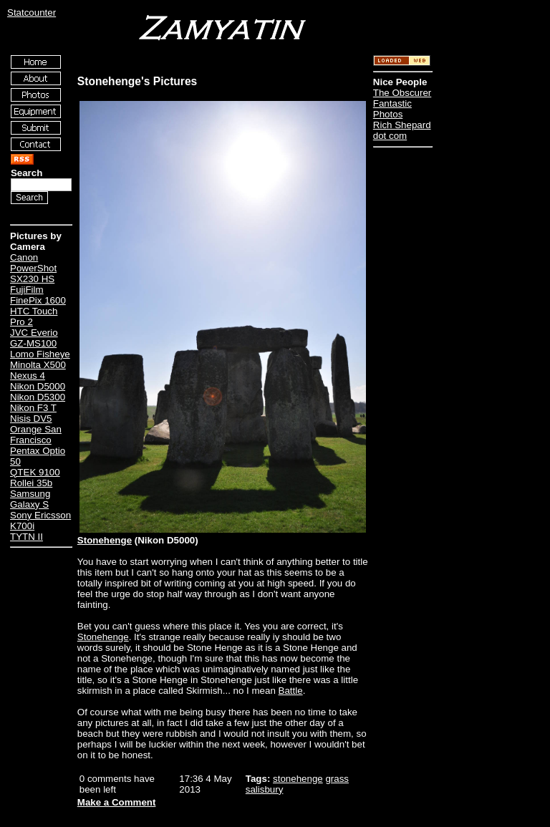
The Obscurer (402, 92)
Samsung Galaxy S (30, 499)
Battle (291, 690)
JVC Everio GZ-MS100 (34, 338)
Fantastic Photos (392, 109)
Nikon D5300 (37, 397)
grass (337, 778)
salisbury (265, 789)
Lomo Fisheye (40, 354)
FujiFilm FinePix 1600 (38, 295)
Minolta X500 (38, 364)
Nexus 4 (27, 375)
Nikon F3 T (33, 407)
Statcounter (31, 12)
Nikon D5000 (37, 386)
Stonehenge (104, 540)
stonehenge (298, 778)
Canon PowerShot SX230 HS (33, 268)
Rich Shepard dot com (402, 130)
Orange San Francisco (36, 434)
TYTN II (26, 536)
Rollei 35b (31, 483)
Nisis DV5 (31, 418)
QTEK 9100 (35, 472)
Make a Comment (116, 802)
